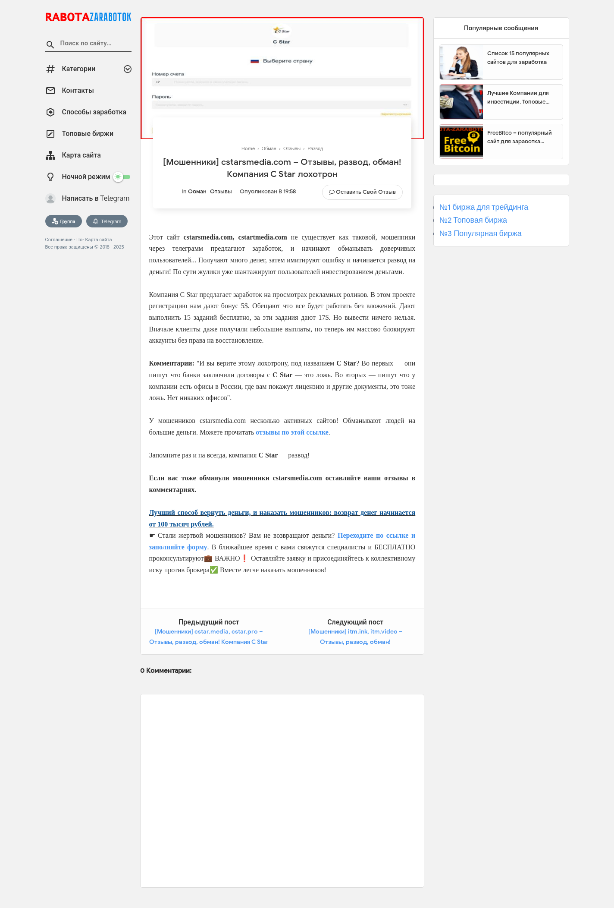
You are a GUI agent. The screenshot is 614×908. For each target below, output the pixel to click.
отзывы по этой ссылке (292, 432)
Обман (197, 191)
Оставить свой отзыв (366, 191)
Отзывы (221, 191)
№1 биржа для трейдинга (484, 207)
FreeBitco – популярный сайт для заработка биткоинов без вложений (521, 137)
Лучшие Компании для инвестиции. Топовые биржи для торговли (518, 97)
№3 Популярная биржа (480, 233)
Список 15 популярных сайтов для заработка (518, 58)
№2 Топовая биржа (473, 220)
